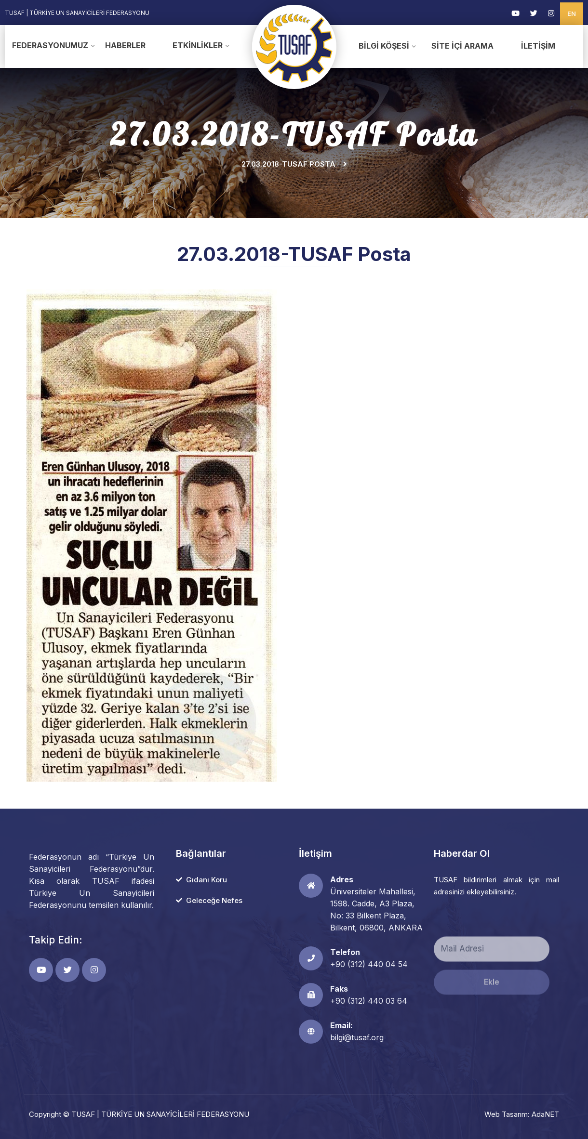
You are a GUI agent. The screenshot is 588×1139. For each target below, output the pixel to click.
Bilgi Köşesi (384, 46)
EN (571, 13)
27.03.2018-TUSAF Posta (288, 164)
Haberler (125, 45)
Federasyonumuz (50, 45)
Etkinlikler (198, 45)
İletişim (538, 46)
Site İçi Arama (462, 46)
